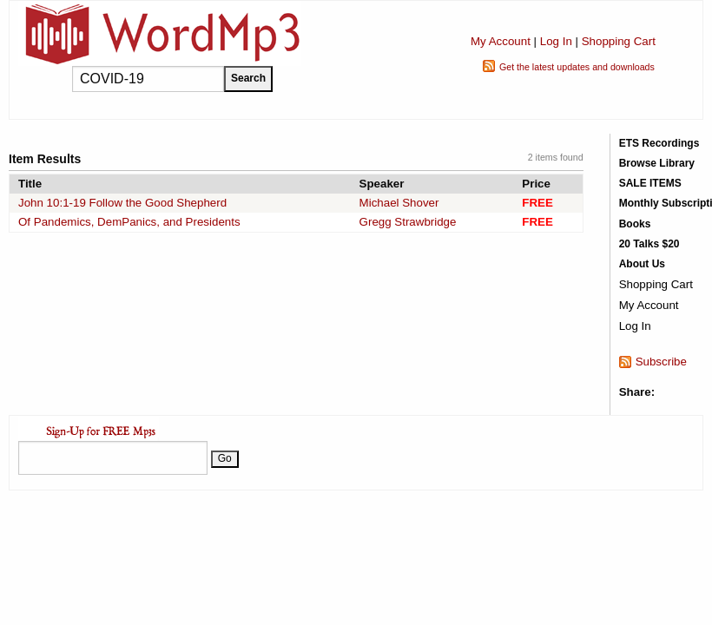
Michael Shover (399, 202)
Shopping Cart (619, 41)
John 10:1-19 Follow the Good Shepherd (122, 202)
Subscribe (661, 361)
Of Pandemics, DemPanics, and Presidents (129, 221)
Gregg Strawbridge (408, 221)
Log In (556, 41)
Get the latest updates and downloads (577, 67)
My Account (501, 41)
